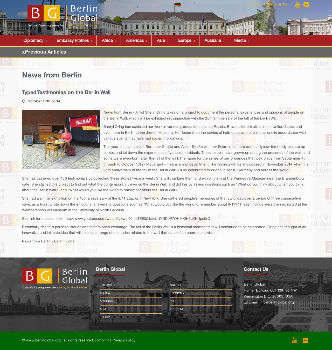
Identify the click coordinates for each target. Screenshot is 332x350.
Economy (177, 293)
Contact (255, 4)
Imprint (103, 340)
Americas (135, 41)
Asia (161, 41)
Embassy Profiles (73, 41)
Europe (184, 41)
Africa (107, 41)
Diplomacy (33, 41)
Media (240, 41)
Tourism (176, 309)
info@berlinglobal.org (277, 302)
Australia (213, 41)
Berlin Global (278, 4)
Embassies (108, 285)
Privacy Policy (124, 340)
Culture (176, 285)
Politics (176, 301)
